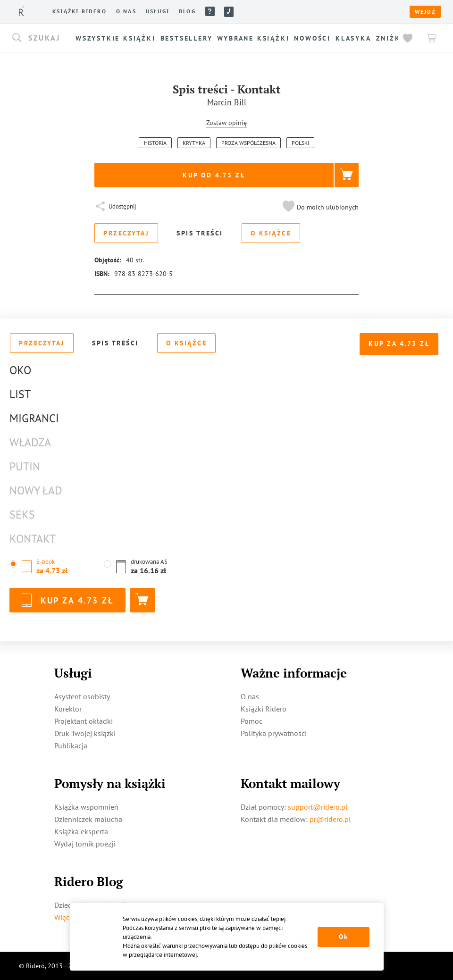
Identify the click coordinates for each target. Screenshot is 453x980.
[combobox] (42, 38)
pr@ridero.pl (330, 819)
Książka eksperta (81, 831)
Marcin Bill (226, 102)
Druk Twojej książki (85, 733)
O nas (126, 11)
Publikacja (70, 745)
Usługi (157, 11)
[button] (42, 38)
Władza (30, 442)
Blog (187, 11)
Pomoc (210, 11)
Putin (24, 466)
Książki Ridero (263, 708)
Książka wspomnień (86, 807)
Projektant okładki (83, 721)
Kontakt (32, 538)
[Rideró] (21, 11)
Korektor (68, 708)
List (20, 394)
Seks (22, 514)
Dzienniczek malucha (88, 819)
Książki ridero (79, 11)
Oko (20, 370)
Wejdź (425, 11)
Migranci (34, 418)
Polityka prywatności (274, 733)
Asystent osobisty (82, 696)
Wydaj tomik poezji (84, 843)
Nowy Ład (35, 490)
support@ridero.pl (318, 807)
